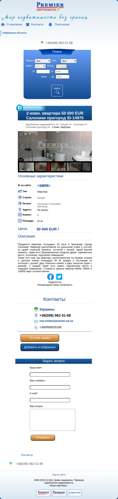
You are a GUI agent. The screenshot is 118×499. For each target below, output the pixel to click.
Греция (41, 197)
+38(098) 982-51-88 (59, 43)
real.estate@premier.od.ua (56, 320)
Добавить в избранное (39, 347)
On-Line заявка (39, 338)
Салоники (42, 204)
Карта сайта (59, 474)
